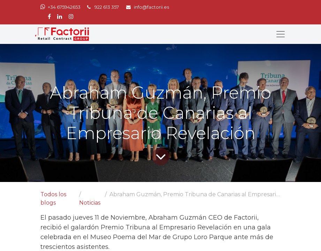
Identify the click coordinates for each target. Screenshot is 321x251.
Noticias (89, 202)
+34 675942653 (64, 7)
